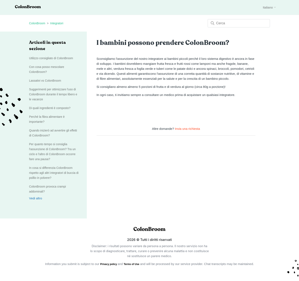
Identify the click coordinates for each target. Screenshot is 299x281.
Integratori (56, 23)
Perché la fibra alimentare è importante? (47, 119)
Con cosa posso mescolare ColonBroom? (46, 69)
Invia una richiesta (187, 128)
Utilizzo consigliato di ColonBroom (51, 58)
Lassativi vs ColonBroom (45, 80)
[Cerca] (239, 23)
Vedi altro (35, 198)
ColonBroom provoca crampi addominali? (47, 189)
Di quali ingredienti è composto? (49, 108)
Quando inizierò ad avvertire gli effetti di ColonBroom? (53, 133)
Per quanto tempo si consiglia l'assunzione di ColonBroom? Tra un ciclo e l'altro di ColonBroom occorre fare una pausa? (52, 151)
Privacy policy (109, 264)
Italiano (269, 7)
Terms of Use (131, 264)
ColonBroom (37, 23)
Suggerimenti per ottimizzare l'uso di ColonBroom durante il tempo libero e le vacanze (53, 94)
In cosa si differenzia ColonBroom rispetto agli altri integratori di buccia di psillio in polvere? (53, 172)
